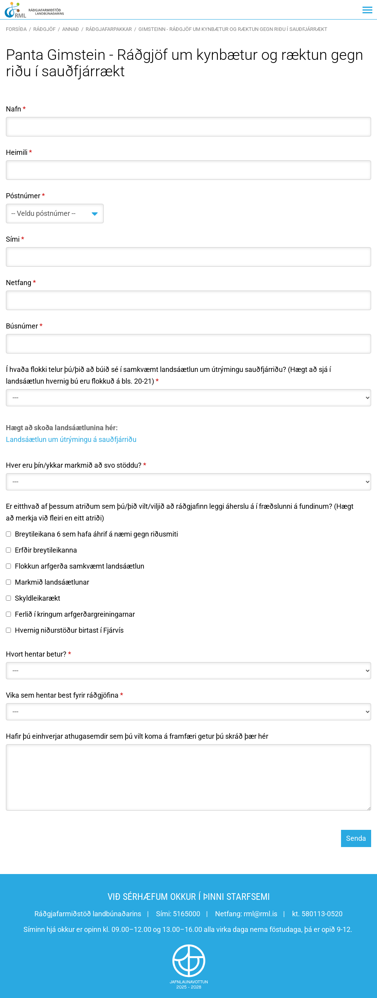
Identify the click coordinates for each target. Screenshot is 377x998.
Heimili (16, 152)
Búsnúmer (22, 326)
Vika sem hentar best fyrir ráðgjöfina (62, 695)
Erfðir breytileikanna (41, 550)
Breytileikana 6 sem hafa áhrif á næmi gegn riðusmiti (92, 534)
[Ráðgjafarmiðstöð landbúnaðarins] (34, 9)
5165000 (186, 914)
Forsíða (16, 29)
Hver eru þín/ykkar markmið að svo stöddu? (74, 465)
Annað (70, 29)
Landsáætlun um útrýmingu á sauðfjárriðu (71, 439)
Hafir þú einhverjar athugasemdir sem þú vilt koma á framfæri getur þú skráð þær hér (137, 736)
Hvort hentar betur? (36, 654)
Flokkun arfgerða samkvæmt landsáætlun (75, 566)
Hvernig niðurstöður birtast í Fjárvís (65, 630)
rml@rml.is (260, 914)
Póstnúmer (23, 196)
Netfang (18, 282)
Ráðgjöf (44, 29)
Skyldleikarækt (33, 598)
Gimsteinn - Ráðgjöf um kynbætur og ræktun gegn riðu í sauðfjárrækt (232, 29)
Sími (13, 239)
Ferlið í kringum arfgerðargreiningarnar (70, 614)
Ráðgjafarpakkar (109, 29)
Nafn (13, 109)
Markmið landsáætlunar (47, 582)
